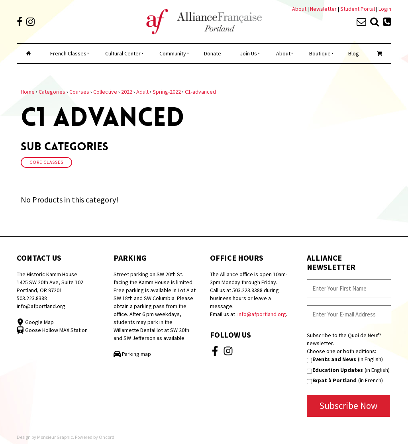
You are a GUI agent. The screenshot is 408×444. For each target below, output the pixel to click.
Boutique (320, 53)
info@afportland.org (41, 306)
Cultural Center (123, 53)
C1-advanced (200, 91)
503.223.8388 (32, 298)
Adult (142, 91)
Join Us (248, 53)
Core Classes (46, 162)
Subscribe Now (348, 405)
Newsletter (324, 8)
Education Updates (337, 369)
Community (172, 53)
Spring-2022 (167, 91)
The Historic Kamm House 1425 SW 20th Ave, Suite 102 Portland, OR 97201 (50, 282)
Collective (105, 91)
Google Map (35, 322)
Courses (79, 91)
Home (28, 91)
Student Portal (357, 8)
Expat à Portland (334, 380)
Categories (52, 91)
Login (385, 8)
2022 (126, 91)
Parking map (132, 354)
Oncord (106, 437)
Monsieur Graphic (55, 437)
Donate (212, 53)
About (299, 8)
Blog (353, 53)
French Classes (68, 53)
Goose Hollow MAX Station (52, 330)
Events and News (334, 359)
